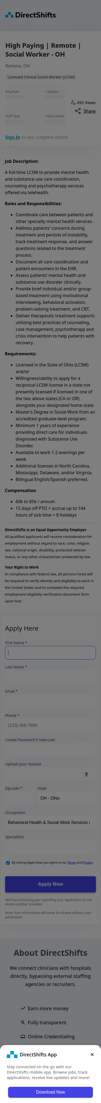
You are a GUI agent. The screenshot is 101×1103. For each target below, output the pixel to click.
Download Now (50, 1092)
